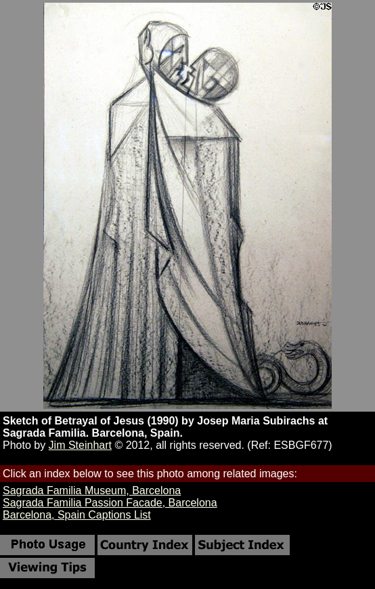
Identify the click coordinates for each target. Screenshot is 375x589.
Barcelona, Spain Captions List (77, 515)
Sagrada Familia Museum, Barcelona (92, 490)
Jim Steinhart (80, 445)
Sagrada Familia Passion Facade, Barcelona (110, 502)
